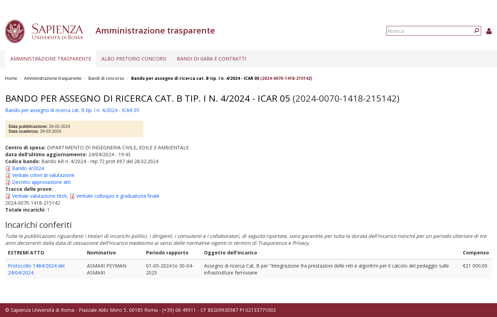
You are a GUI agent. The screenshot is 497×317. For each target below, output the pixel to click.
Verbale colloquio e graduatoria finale (117, 196)
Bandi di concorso (106, 78)
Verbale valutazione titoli (39, 196)
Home (11, 78)
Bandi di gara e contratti (211, 58)
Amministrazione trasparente (50, 58)
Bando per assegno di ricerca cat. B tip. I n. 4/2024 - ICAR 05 (195, 78)
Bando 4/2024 (28, 168)
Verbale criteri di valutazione (43, 175)
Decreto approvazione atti (41, 182)
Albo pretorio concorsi (133, 58)
